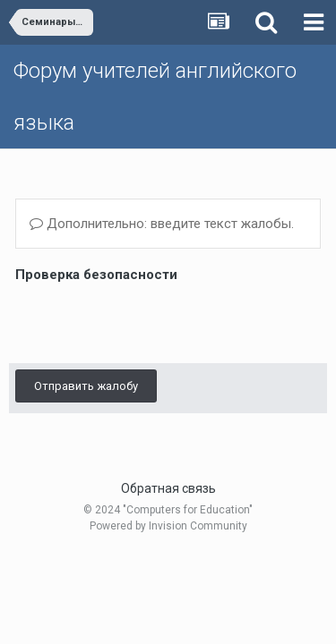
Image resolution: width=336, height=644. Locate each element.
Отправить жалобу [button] (86, 386)
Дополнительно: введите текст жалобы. (162, 224)
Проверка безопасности (96, 275)
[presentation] (151, 322)
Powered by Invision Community (168, 526)
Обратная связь (168, 488)
